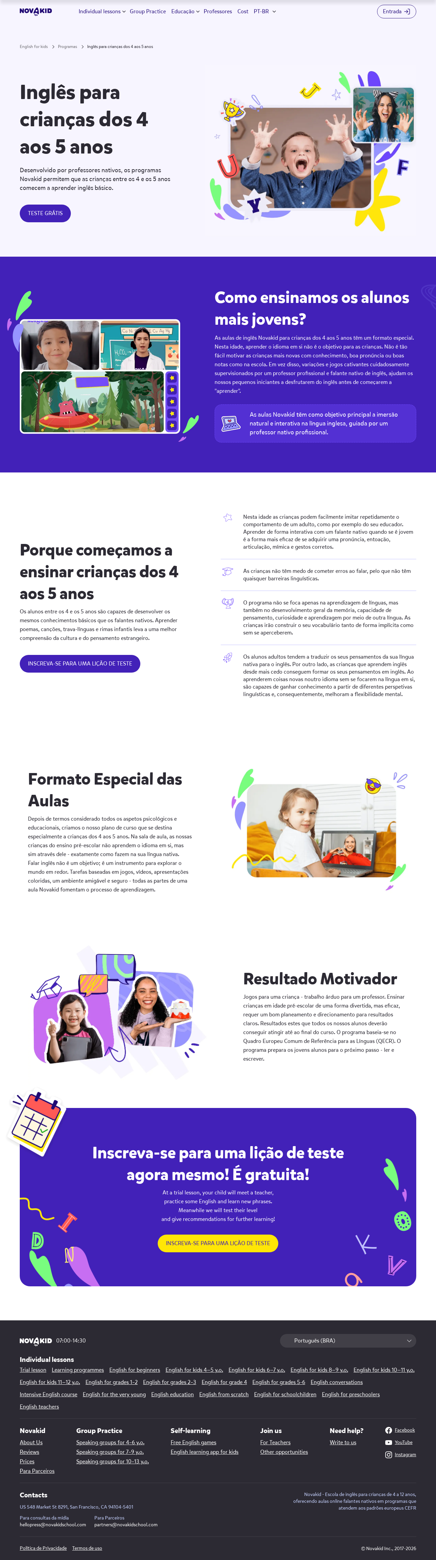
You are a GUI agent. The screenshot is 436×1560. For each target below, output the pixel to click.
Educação (182, 11)
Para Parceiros (37, 1471)
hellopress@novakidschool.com (53, 1525)
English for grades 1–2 (111, 1382)
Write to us (343, 1442)
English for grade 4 (224, 1382)
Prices (27, 1461)
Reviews (29, 1452)
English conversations (337, 1382)
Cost (242, 11)
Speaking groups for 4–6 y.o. (110, 1442)
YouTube (398, 1442)
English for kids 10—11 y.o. (384, 1370)
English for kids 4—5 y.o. (194, 1370)
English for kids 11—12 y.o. (50, 1382)
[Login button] (396, 11)
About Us (31, 1442)
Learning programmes (78, 1370)
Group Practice (148, 11)
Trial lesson (33, 1370)
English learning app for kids (204, 1452)
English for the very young (114, 1394)
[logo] (36, 11)
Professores (218, 11)
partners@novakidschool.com (126, 1525)
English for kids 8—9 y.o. (319, 1370)
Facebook (400, 1430)
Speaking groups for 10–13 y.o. (112, 1461)
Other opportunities (284, 1452)
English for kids (34, 46)
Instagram (400, 1454)
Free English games (193, 1442)
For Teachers (275, 1442)
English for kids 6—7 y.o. (257, 1370)
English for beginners (134, 1370)
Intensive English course (48, 1394)
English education (172, 1394)
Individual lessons (100, 11)
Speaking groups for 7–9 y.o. (110, 1452)
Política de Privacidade (43, 1548)
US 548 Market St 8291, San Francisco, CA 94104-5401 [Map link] (76, 1507)
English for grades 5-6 (278, 1382)
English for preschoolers (351, 1394)
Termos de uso (87, 1548)
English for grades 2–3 (169, 1382)
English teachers (39, 1406)
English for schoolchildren (285, 1394)
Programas (67, 46)
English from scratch (224, 1394)
